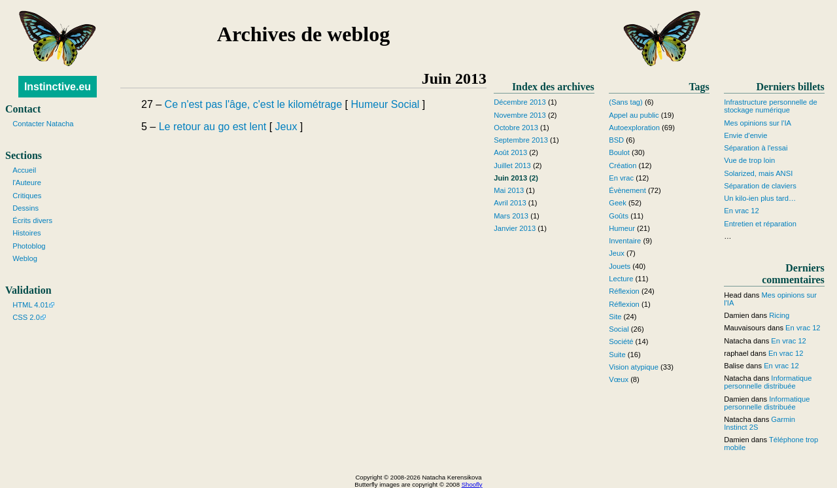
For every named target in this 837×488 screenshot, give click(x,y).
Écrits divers (32, 220)
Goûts (618, 216)
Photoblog (28, 246)
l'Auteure (26, 182)
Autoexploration (634, 127)
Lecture (621, 279)
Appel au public (634, 115)
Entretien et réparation (760, 224)
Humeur (369, 104)
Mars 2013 (511, 216)
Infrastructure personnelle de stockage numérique (770, 106)
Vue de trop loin (749, 160)
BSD (616, 140)
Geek (617, 203)
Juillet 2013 (512, 165)
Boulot (619, 152)
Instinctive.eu (57, 86)
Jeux (286, 126)
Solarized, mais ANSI (758, 173)
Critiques (26, 196)
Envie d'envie (745, 135)
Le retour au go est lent (213, 126)
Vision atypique (633, 367)
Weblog (24, 258)
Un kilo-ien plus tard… (760, 198)
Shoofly (472, 484)
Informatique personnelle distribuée (767, 382)
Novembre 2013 (520, 115)
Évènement (627, 190)
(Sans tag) (626, 102)
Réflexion (624, 291)
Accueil (24, 170)
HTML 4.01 (30, 305)
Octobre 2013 (516, 127)
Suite (617, 354)
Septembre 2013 (521, 140)
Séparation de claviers (760, 186)
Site (615, 317)
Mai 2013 (509, 190)
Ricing (779, 315)
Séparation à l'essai (755, 148)
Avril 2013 (510, 203)
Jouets (619, 266)
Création (622, 165)
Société (621, 341)
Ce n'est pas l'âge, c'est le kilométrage (254, 104)
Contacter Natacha (42, 124)
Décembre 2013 (520, 102)
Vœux (618, 379)
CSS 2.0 (26, 317)
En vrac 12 (741, 211)
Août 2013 (510, 152)
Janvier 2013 (515, 228)
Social (405, 104)
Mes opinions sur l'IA (757, 123)
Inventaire (625, 241)
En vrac (621, 178)
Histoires (26, 233)
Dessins (25, 208)
